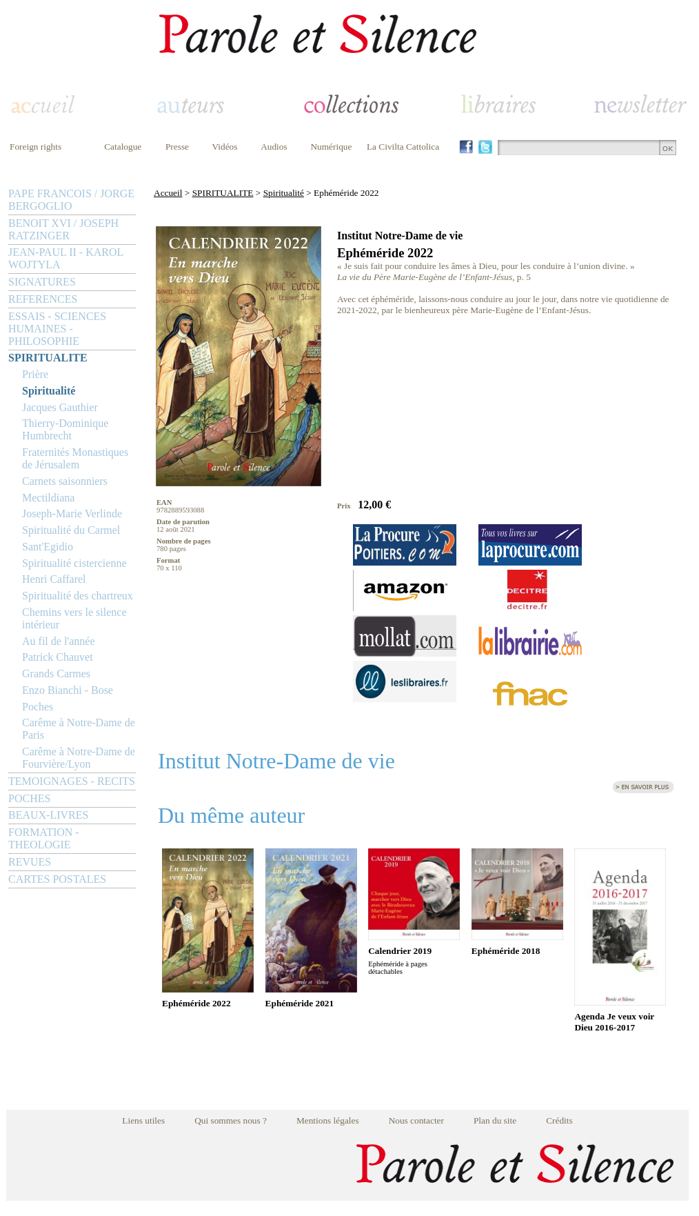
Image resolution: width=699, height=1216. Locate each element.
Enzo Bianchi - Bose (67, 690)
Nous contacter (416, 1120)
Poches (37, 706)
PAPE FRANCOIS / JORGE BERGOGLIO (71, 200)
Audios (274, 146)
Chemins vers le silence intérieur (74, 618)
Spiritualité (48, 391)
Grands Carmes (56, 673)
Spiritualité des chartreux (77, 595)
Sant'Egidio (47, 546)
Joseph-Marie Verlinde (72, 513)
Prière (35, 374)
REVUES (29, 862)
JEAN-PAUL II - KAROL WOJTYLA (65, 258)
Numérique (331, 146)
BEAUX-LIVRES (48, 815)
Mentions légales (327, 1120)
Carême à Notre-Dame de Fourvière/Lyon (78, 758)
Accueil (168, 193)
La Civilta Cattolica (403, 146)
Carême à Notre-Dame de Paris (78, 729)
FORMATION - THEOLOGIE (43, 838)
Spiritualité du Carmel (71, 530)
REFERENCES (42, 299)
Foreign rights (35, 146)
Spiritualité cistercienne (74, 563)
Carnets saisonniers (65, 481)
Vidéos (225, 146)
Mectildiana (48, 498)
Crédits (559, 1120)
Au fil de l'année (58, 641)
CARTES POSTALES (57, 879)
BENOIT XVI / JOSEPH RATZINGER (63, 229)
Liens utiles (143, 1120)
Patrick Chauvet (57, 657)
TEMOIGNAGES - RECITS (71, 781)
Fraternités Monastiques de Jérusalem (75, 458)
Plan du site (495, 1120)
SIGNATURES (42, 282)
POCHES (29, 798)
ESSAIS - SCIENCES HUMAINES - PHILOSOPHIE (57, 328)
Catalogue (122, 146)
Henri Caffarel (54, 579)
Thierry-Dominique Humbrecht (65, 429)
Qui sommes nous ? (230, 1120)
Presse (177, 146)
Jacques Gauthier (60, 407)
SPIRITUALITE (48, 357)
